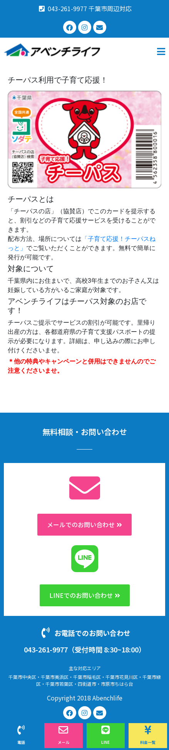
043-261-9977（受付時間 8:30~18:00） (85, 649)
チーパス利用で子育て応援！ (58, 80)
